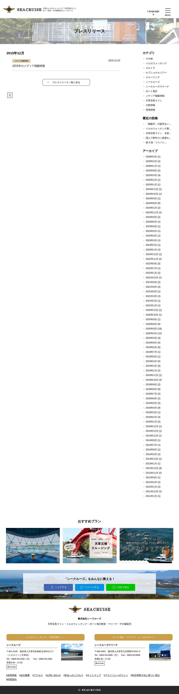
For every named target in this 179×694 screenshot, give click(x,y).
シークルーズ (153, 82)
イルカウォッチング (156, 63)
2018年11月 (152, 375)
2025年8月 (151, 170)
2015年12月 (152, 431)
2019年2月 (151, 366)
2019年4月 (151, 361)
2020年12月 (152, 310)
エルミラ (150, 68)
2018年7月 (151, 394)
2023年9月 (151, 217)
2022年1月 (151, 273)
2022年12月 (152, 254)
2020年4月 (151, 333)
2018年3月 (151, 412)
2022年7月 (151, 268)
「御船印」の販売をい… (158, 124)
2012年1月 (151, 487)
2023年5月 (151, 231)
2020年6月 (151, 324)
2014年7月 (151, 445)
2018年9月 (151, 384)
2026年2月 (151, 161)
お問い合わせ (54, 675)
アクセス (38, 675)
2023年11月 (152, 212)
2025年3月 (151, 175)
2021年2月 (151, 301)
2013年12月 (152, 459)
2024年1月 (151, 208)
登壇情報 (150, 110)
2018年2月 (151, 417)
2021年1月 (151, 305)
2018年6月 (151, 398)
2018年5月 (151, 403)
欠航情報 (150, 105)
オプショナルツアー (156, 72)
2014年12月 (152, 435)
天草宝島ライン (154, 100)
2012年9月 (151, 477)
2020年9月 (151, 319)
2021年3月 (151, 296)
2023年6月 (151, 226)
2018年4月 (151, 408)
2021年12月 (152, 277)
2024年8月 (151, 203)
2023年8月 (151, 222)
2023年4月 (151, 235)
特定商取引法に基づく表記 (146, 675)
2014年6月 (151, 449)
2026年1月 (151, 166)
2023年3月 (151, 240)
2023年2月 (151, 245)
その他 (149, 58)
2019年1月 (151, 370)
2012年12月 (152, 468)
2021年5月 (151, 291)
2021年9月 (151, 282)
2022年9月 (151, 263)
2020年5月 (151, 328)
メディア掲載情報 (155, 96)
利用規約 (12, 679)
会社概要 (25, 675)
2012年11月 (152, 473)
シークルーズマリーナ (157, 86)
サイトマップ (94, 675)
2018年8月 (151, 389)
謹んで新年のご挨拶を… (158, 138)
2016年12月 (152, 426)
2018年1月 (151, 421)
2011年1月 (151, 496)
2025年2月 (151, 180)
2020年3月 (151, 338)
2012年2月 (151, 482)
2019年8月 (151, 347)
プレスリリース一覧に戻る (66, 82)
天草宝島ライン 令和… (158, 133)
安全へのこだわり (74, 675)
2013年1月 (151, 463)
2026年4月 (151, 156)
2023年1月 (151, 249)
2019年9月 (151, 342)
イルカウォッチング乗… (158, 128)
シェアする (61, 587)
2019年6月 (151, 356)
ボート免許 (151, 91)
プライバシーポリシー (116, 675)
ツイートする (92, 587)
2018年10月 (152, 380)
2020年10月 (152, 315)
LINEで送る (123, 587)
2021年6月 (151, 287)
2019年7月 (151, 352)
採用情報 (12, 675)
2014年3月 (151, 454)
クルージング (153, 77)
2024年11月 (152, 189)
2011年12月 (152, 491)
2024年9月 (151, 198)
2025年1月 (151, 184)
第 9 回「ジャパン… (156, 142)
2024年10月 (152, 194)
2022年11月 (152, 259)
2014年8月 (151, 440)
